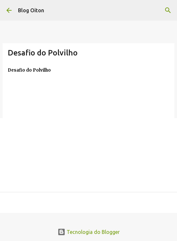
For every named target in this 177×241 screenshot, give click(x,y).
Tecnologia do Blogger (89, 232)
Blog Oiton (31, 10)
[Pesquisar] (168, 10)
